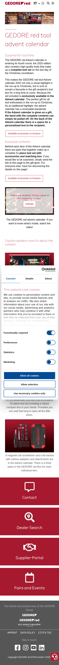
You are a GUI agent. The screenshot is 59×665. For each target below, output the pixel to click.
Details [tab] (30, 278)
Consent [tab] (10, 278)
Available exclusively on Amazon (24, 133)
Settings (29, 204)
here (27, 324)
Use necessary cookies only (29, 393)
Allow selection (29, 384)
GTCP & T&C (45, 633)
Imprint (12, 633)
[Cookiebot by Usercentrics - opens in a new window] (42, 270)
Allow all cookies (29, 375)
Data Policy (27, 633)
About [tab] (48, 278)
